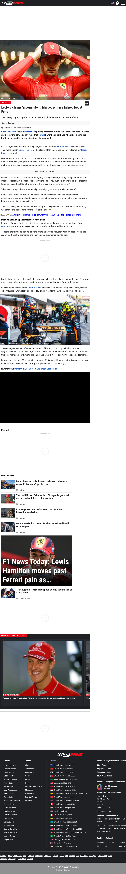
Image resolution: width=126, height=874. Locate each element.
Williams (28, 801)
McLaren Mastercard (33, 786)
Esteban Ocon (9, 811)
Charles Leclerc (8, 131)
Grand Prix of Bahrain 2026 (62, 776)
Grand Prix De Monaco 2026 (63, 790)
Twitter (55, 856)
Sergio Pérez (8, 840)
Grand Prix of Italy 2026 (61, 815)
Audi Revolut (30, 772)
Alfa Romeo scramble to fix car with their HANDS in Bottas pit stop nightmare (46, 215)
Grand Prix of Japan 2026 (62, 772)
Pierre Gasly (8, 783)
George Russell (9, 804)
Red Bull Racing (31, 797)
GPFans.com (102, 846)
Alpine (27, 765)
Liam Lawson (9, 822)
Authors (3, 856)
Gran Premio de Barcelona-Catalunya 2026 (68, 794)
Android (72, 856)
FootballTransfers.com (106, 843)
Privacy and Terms (15, 856)
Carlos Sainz (64, 146)
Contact (31, 856)
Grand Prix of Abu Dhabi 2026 (63, 847)
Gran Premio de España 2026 (63, 818)
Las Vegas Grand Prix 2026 (62, 840)
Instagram (64, 856)
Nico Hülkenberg (10, 832)
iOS (77, 856)
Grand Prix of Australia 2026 (63, 765)
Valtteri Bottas (9, 836)
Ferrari (41, 135)
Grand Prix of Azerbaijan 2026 (63, 822)
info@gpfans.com (104, 811)
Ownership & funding (8, 859)
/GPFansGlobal (104, 776)
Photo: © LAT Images (8, 98)
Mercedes (30, 131)
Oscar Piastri (9, 776)
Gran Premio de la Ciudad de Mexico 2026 (68, 832)
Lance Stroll (8, 818)
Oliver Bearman (10, 808)
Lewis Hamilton (26, 150)
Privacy (30, 859)
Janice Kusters (8, 123)
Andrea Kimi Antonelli (12, 801)
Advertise (39, 856)
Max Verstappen (10, 790)
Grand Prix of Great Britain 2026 (64, 801)
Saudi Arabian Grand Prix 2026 (64, 779)
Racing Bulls (30, 794)
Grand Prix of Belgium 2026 (62, 804)
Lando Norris (33, 287)
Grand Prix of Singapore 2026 (63, 825)
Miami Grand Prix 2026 (61, 783)
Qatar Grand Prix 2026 (60, 843)
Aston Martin (30, 769)
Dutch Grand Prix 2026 (61, 811)
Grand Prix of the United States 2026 (66, 829)
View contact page (103, 831)
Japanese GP (5, 103)
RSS (24, 856)
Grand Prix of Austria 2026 (62, 797)
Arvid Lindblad (9, 825)
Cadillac (28, 776)
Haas (27, 783)
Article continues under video (45, 172)
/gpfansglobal (103, 765)
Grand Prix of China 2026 (61, 769)
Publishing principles (88, 856)
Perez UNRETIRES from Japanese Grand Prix (35, 368)
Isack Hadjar (9, 786)
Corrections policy (105, 856)
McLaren (5, 226)
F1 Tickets (22, 859)
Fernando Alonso (10, 815)
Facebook (47, 856)
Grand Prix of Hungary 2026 (63, 808)
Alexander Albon (10, 794)
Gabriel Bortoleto (10, 829)
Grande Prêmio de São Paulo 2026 (65, 836)
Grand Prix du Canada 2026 (62, 786)
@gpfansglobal (104, 769)
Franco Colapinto (10, 779)
